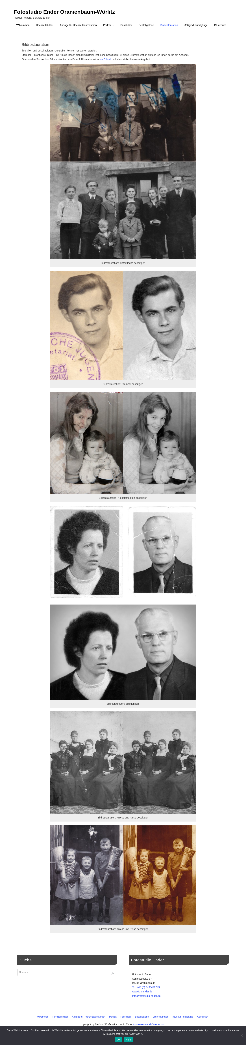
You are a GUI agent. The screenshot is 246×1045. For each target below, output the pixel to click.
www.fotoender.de (142, 991)
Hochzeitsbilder (60, 1017)
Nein (128, 1039)
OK (118, 1039)
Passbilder (126, 1017)
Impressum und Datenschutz (149, 1024)
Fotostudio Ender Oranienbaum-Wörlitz (64, 12)
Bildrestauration (161, 1017)
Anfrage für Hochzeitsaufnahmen (88, 1017)
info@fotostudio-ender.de (146, 995)
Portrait (113, 1017)
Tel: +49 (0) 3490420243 (146, 987)
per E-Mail (105, 59)
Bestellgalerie (142, 1017)
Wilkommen (43, 1017)
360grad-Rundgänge (183, 1017)
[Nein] (241, 1035)
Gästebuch (202, 1017)
